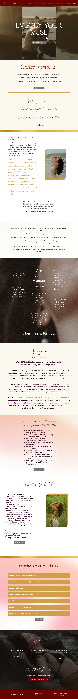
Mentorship (60, 3)
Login (74, 3)
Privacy (56, 693)
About (36, 3)
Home (30, 3)
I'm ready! (39, 619)
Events (43, 3)
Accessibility (61, 695)
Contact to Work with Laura (39, 679)
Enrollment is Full (39, 42)
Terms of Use (63, 693)
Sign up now (39, 88)
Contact (68, 3)
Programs (50, 3)
